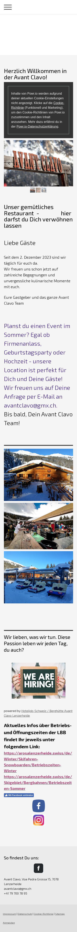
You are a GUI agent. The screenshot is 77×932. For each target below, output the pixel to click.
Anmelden (9, 922)
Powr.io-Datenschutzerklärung (37, 126)
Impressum (9, 913)
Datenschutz (25, 913)
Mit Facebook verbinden (19, 795)
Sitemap (60, 913)
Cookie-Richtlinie (43, 913)
